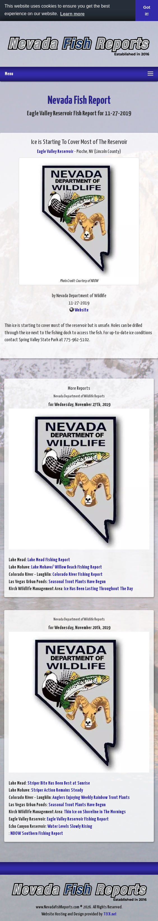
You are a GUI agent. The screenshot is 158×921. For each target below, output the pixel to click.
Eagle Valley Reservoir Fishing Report (78, 819)
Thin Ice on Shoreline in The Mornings (95, 812)
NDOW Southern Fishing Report (36, 833)
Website (82, 310)
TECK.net (110, 914)
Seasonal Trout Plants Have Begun (77, 581)
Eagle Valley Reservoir (55, 151)
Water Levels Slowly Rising (69, 826)
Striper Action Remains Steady (57, 790)
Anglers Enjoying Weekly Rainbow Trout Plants (91, 797)
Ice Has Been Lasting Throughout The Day (98, 588)
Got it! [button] (146, 10)
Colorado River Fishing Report (77, 574)
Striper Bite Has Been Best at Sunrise (58, 783)
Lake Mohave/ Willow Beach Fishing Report (66, 567)
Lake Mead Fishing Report (48, 560)
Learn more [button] (72, 14)
